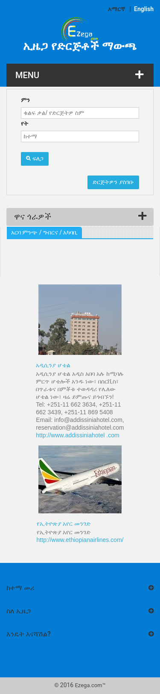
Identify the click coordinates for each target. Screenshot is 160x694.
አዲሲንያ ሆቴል (53, 365)
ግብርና (50, 232)
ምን (25, 100)
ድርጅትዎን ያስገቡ (113, 182)
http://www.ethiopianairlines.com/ (80, 539)
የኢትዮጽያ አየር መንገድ (64, 523)
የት (24, 123)
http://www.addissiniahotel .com (77, 435)
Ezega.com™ (90, 685)
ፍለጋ (35, 158)
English (144, 9)
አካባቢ (70, 232)
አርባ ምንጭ (24, 232)
